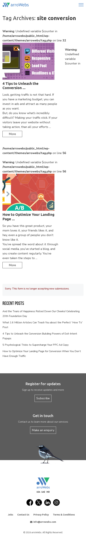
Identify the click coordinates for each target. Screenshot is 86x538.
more (12, 134)
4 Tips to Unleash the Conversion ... (20, 85)
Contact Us (23, 514)
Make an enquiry (43, 430)
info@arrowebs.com (43, 522)
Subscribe (43, 398)
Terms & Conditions (64, 514)
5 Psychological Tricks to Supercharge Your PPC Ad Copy (35, 345)
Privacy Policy (41, 514)
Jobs (10, 514)
